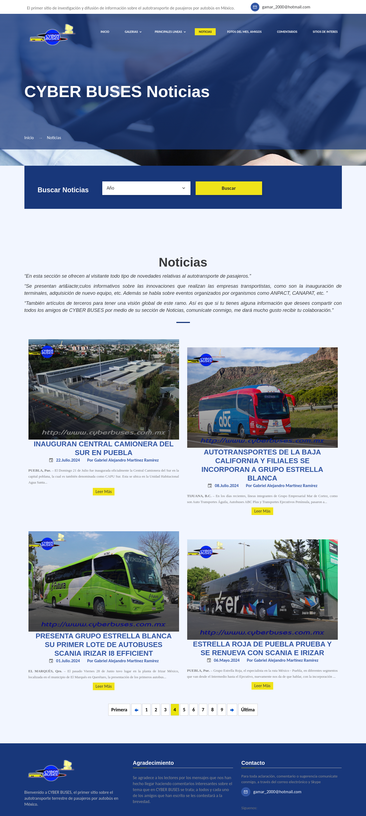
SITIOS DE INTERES (325, 32)
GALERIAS (131, 32)
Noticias (54, 137)
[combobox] (146, 188)
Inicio (29, 137)
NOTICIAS (205, 32)
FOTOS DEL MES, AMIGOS (244, 32)
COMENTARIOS (287, 32)
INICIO (105, 32)
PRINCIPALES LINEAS (168, 32)
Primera (119, 710)
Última (248, 710)
